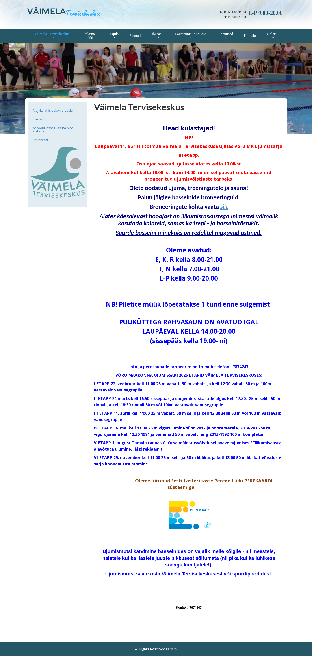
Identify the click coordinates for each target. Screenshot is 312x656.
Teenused (226, 34)
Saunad (135, 36)
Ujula (114, 34)
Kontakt (250, 36)
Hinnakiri (39, 119)
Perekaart (40, 140)
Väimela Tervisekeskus (51, 34)
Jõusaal (157, 34)
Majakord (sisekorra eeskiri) (54, 110)
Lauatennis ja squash (191, 34)
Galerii (272, 34)
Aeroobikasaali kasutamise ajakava (53, 129)
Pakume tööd (90, 36)
